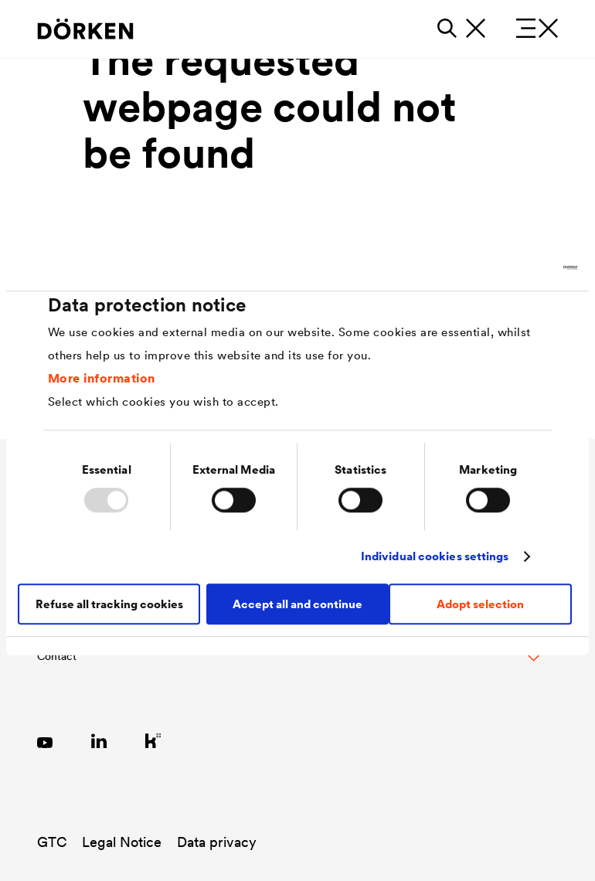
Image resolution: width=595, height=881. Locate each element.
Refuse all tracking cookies (109, 604)
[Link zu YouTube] (45, 740)
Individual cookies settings (435, 556)
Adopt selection (480, 604)
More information (101, 378)
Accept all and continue (297, 604)
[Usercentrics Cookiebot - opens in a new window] (509, 267)
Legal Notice (122, 842)
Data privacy (217, 842)
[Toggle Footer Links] (288, 664)
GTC (51, 842)
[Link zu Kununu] (153, 740)
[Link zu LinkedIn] (99, 740)
